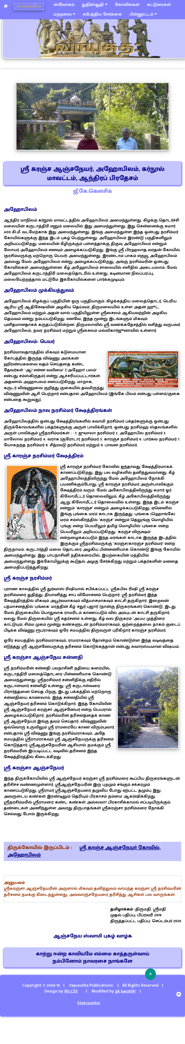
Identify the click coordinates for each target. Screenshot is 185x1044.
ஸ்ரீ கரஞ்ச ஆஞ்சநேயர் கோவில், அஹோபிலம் (84, 851)
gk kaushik (125, 991)
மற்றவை (64, 14)
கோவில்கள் (127, 4)
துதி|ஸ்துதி (94, 4)
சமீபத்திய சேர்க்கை (102, 14)
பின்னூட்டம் (143, 14)
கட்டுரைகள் (159, 4)
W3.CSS (71, 991)
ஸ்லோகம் (64, 4)
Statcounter (88, 1003)
